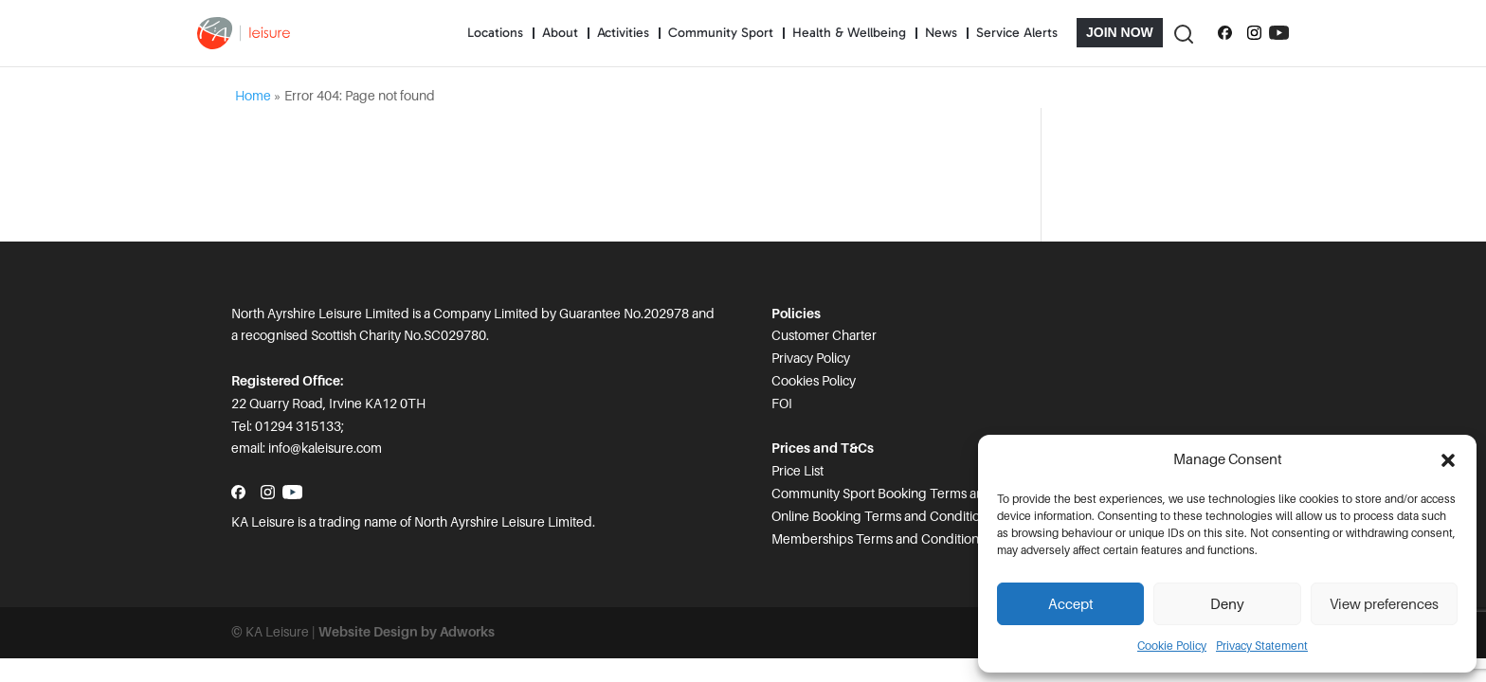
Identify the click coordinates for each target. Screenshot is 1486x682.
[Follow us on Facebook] (1225, 33)
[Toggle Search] (1182, 32)
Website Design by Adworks (406, 631)
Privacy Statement (1262, 646)
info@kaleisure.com (325, 448)
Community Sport (720, 33)
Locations (495, 33)
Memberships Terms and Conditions (878, 539)
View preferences (1384, 604)
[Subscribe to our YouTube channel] (1279, 33)
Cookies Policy (813, 380)
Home (253, 95)
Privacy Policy (810, 358)
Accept (1071, 604)
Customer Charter (824, 335)
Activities (623, 33)
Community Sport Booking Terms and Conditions (915, 493)
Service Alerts (1017, 33)
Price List (797, 470)
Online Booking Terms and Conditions (882, 516)
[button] (1448, 460)
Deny (1227, 604)
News (941, 33)
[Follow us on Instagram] (1254, 33)
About (560, 33)
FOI (781, 403)
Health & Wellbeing (849, 33)
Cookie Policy (1171, 646)
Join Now (1119, 32)
